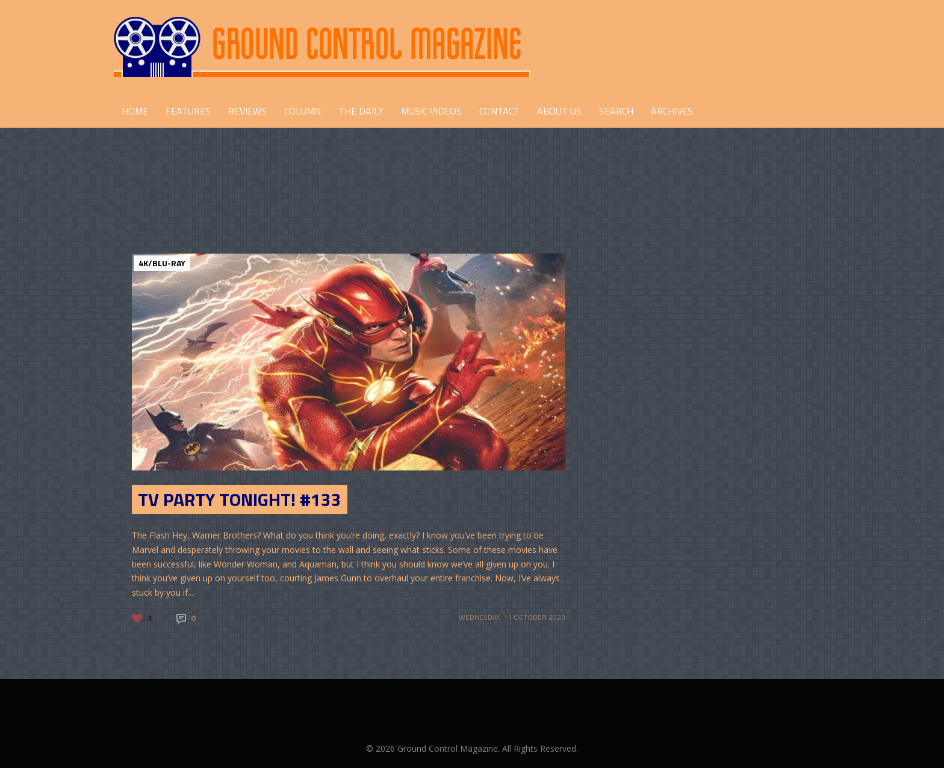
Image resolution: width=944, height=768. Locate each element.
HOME (135, 111)
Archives (672, 111)
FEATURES (188, 111)
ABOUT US (559, 111)
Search (616, 111)
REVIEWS (247, 111)
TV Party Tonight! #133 (239, 499)
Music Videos (431, 111)
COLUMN (302, 111)
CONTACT (499, 111)
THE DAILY (361, 111)
